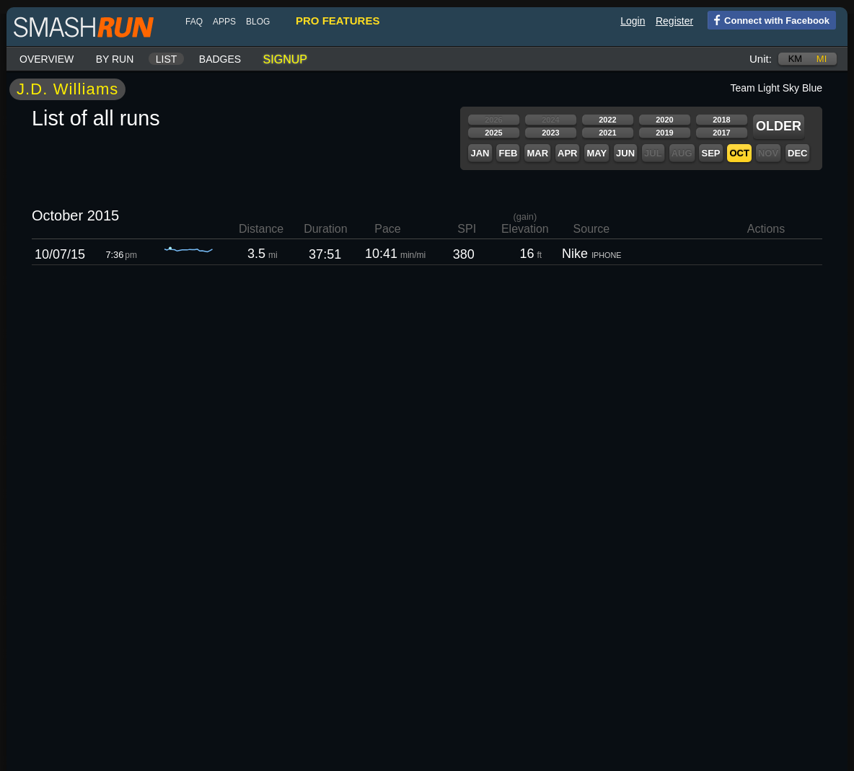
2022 (607, 119)
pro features (337, 20)
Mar (537, 153)
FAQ (194, 22)
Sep (710, 153)
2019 (664, 132)
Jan (479, 153)
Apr (567, 153)
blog (258, 22)
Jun (625, 153)
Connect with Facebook (768, 19)
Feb (507, 153)
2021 (607, 132)
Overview (46, 59)
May (596, 153)
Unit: (760, 59)
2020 (664, 119)
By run (115, 59)
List (166, 59)
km (795, 58)
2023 (550, 132)
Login (632, 21)
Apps (224, 22)
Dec (797, 153)
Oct (739, 153)
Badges (220, 59)
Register (674, 21)
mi (821, 58)
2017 (721, 132)
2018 (721, 119)
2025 (493, 132)
